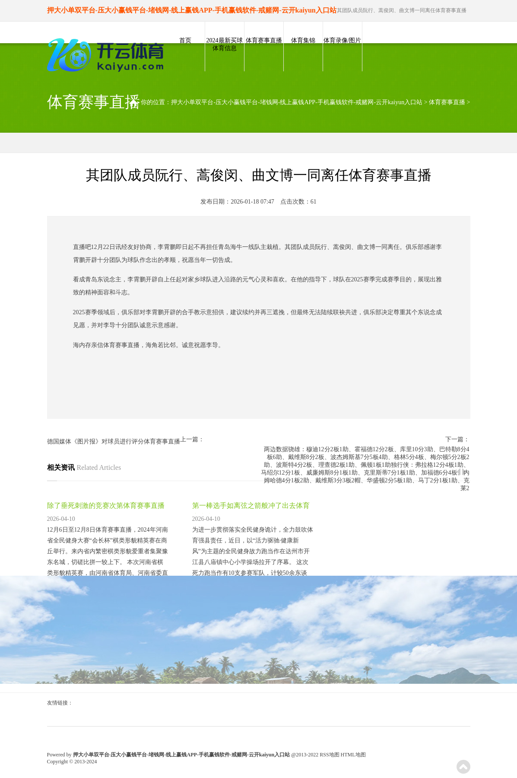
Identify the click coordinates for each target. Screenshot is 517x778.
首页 (185, 40)
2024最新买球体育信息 (224, 44)
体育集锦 (303, 40)
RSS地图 (329, 755)
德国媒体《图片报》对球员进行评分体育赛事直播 (113, 441)
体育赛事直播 (264, 40)
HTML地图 (353, 755)
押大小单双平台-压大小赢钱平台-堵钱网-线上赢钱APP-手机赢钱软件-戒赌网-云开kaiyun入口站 (296, 102)
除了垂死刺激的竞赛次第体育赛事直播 (106, 505)
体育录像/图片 (343, 40)
